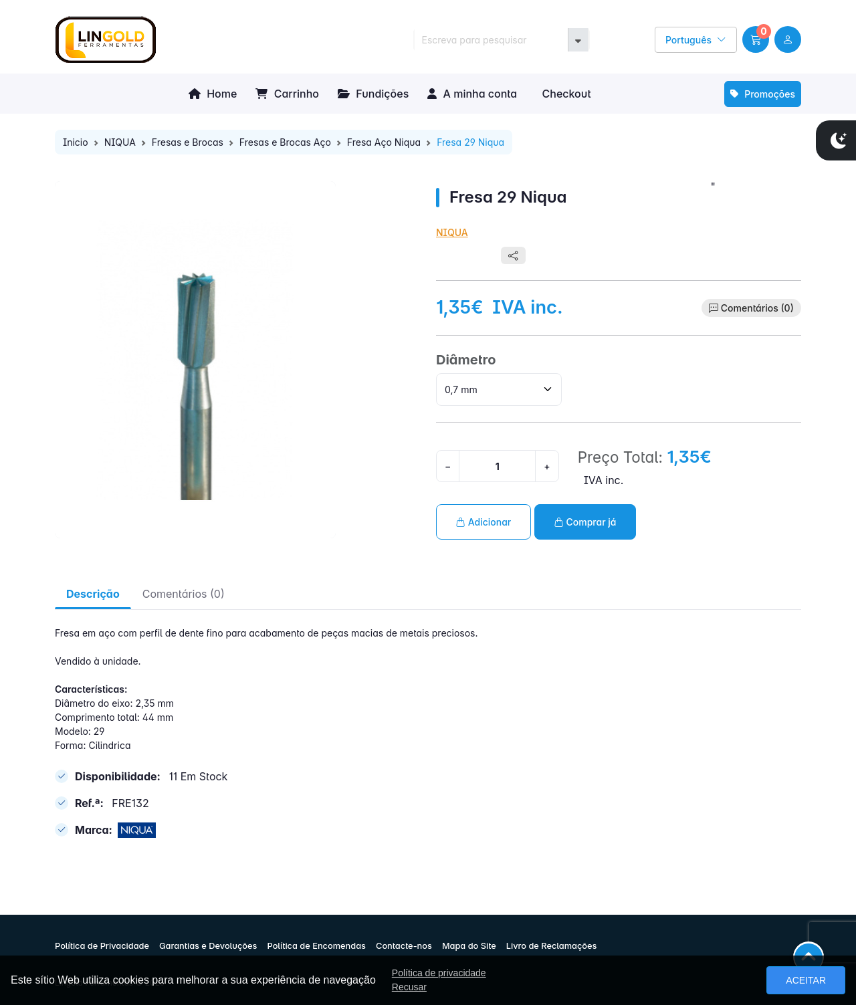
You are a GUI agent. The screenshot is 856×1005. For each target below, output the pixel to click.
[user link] (787, 39)
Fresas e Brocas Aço (285, 142)
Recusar (409, 987)
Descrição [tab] (93, 593)
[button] (755, 39)
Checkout (565, 93)
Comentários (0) (757, 308)
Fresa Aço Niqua (384, 142)
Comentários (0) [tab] (183, 593)
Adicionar (483, 522)
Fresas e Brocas (187, 142)
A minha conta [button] (472, 93)
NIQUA (120, 142)
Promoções (762, 94)
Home (213, 93)
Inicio (75, 142)
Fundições (373, 93)
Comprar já (585, 522)
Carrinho (287, 93)
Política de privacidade (439, 973)
